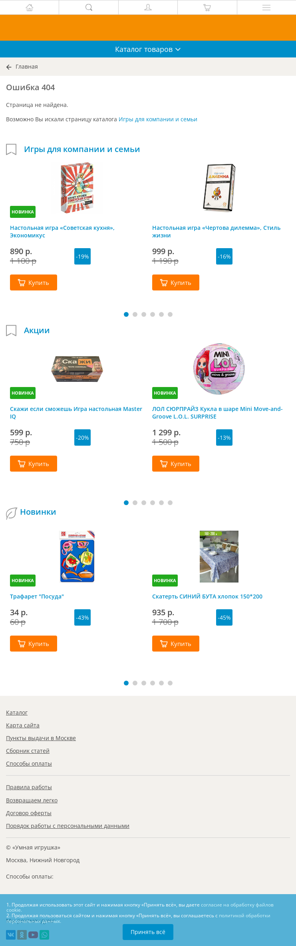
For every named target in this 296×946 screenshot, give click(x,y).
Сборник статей (28, 750)
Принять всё (148, 932)
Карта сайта (23, 725)
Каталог (17, 712)
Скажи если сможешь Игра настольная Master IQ (76, 412)
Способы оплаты (29, 763)
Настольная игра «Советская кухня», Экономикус (62, 231)
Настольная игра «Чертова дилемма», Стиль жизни (216, 231)
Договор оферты (29, 813)
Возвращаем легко (32, 800)
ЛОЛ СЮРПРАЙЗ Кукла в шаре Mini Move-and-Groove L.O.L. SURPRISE (217, 412)
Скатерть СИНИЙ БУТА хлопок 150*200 (207, 596)
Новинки (38, 512)
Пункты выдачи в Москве (41, 738)
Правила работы (29, 787)
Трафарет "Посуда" (37, 596)
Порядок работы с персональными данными (67, 825)
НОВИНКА (23, 212)
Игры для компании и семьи (158, 119)
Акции (37, 330)
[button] (126, 314)
